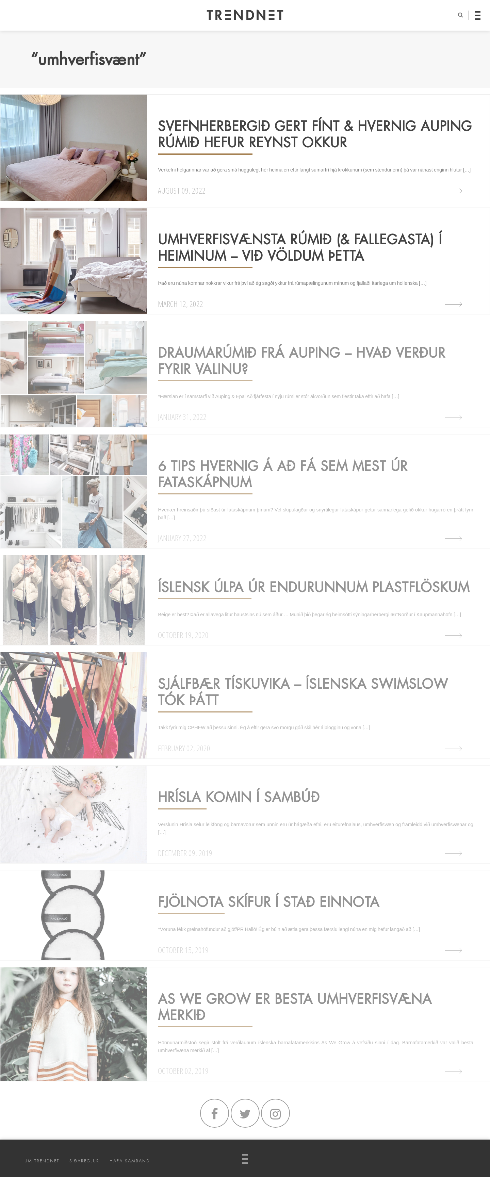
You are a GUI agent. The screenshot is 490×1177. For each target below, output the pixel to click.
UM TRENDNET (41, 1161)
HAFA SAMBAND (130, 1161)
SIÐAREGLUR (84, 1161)
